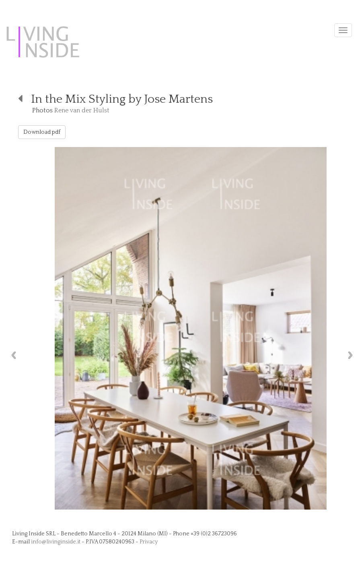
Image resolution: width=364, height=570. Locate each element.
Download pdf (41, 132)
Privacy (149, 542)
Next (352, 355)
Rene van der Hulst (81, 110)
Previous (11, 355)
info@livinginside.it (55, 542)
